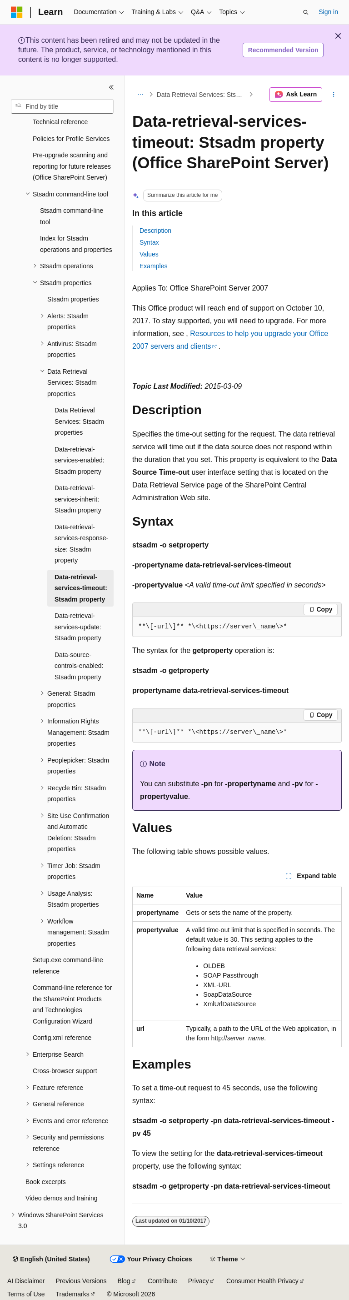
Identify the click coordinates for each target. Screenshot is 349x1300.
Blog (124, 1281)
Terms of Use (26, 1294)
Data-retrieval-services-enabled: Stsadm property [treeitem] (80, 460)
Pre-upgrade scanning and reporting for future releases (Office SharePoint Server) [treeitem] (72, 166)
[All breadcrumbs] (140, 94)
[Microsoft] (17, 12)
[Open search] (306, 12)
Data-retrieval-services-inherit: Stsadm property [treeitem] (78, 499)
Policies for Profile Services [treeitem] (71, 138)
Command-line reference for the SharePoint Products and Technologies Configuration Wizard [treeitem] (72, 1004)
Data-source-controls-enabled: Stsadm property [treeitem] (79, 666)
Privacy (198, 1281)
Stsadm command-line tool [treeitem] (71, 216)
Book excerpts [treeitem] (45, 1181)
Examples (153, 266)
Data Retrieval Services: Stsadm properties (202, 94)
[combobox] (62, 106)
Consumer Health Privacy (262, 1281)
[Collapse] (111, 87)
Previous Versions (80, 1281)
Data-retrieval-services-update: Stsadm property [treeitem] (78, 627)
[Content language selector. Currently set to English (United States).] (51, 1259)
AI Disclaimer (26, 1281)
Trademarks (72, 1294)
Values (149, 254)
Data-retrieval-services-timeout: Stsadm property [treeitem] (81, 588)
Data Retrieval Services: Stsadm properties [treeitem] (79, 421)
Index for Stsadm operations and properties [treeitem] (76, 244)
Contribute (162, 1281)
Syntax (149, 242)
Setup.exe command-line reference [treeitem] (68, 965)
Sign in (328, 11)
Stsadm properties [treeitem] (73, 299)
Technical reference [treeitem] (60, 121)
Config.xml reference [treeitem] (62, 1037)
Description (155, 230)
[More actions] (334, 94)
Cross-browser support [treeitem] (65, 1070)
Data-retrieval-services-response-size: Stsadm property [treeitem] (81, 543)
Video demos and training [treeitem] (61, 1198)
